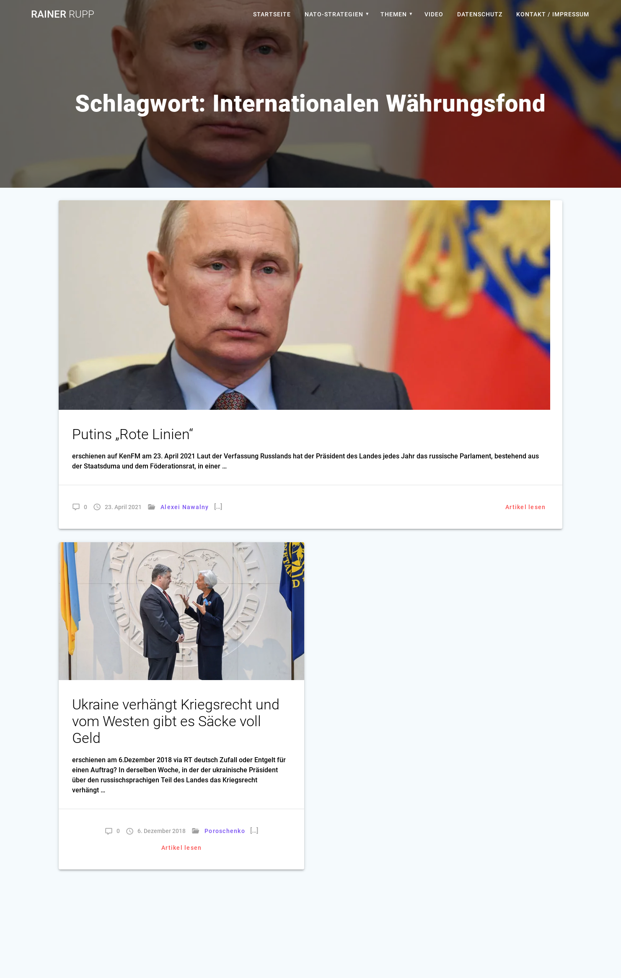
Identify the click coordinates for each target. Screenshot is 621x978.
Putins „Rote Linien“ (132, 434)
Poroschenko (224, 831)
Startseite (272, 14)
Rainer (62, 14)
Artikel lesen (525, 507)
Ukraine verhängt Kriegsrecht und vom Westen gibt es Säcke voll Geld (175, 721)
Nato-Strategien (334, 14)
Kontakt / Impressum (552, 14)
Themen (393, 14)
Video (433, 14)
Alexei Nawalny (184, 507)
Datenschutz (479, 14)
